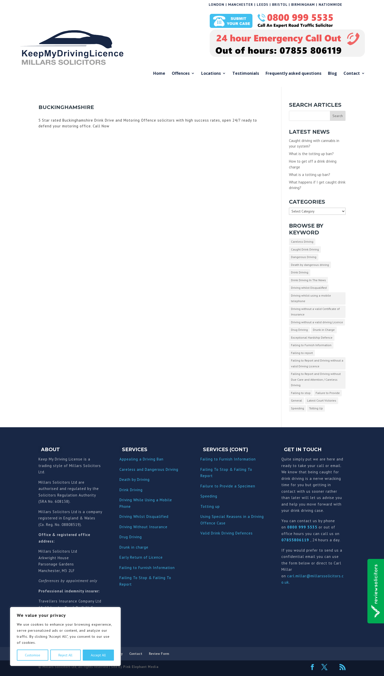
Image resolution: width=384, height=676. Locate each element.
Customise (32, 655)
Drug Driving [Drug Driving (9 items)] (299, 330)
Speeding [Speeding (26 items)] (297, 408)
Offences (181, 74)
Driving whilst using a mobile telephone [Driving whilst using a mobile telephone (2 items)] (311, 298)
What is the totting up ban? (311, 153)
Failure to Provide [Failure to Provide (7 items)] (328, 393)
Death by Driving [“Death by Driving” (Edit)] (134, 479)
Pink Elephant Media (140, 667)
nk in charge (137, 547)
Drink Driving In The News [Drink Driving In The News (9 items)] (308, 280)
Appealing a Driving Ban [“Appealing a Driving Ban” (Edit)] (141, 459)
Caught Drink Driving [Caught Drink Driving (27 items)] (305, 249)
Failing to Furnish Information (147, 567)
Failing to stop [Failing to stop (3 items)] (301, 393)
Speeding (208, 496)
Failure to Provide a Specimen (227, 486)
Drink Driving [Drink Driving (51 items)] (299, 272)
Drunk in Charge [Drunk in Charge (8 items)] (324, 330)
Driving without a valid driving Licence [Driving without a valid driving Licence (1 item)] (317, 322)
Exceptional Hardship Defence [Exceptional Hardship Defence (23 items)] (311, 337)
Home (159, 74)
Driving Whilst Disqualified (143, 516)
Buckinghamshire (66, 107)
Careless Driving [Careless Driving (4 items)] (302, 241)
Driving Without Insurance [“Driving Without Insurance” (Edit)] (143, 526)
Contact (352, 74)
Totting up (210, 506)
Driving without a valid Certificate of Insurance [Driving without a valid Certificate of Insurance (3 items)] (315, 311)
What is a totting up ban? (309, 174)
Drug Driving (130, 537)
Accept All (98, 655)
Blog (332, 74)
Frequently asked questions (293, 74)
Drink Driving (131, 489)
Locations (211, 74)
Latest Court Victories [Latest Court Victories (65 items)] (321, 400)
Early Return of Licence (141, 557)
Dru (122, 547)
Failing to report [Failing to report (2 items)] (302, 353)
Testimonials (245, 74)
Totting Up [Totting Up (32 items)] (316, 408)
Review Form (159, 653)
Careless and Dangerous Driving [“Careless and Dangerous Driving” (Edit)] (148, 469)
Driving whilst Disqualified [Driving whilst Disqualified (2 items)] (309, 288)
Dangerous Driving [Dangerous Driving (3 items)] (303, 257)
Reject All (65, 655)
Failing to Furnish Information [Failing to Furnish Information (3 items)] (311, 345)
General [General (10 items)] (296, 400)
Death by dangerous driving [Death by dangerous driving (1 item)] (310, 265)
